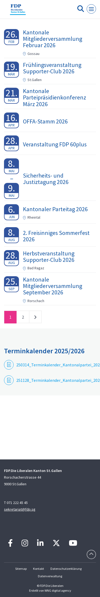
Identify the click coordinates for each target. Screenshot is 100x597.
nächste (35, 318)
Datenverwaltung (50, 576)
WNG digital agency (58, 590)
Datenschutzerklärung (66, 569)
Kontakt (38, 569)
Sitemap (21, 569)
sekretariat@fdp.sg (19, 509)
